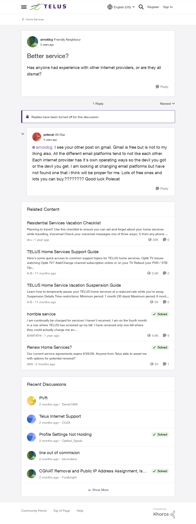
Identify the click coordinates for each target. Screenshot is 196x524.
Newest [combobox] (167, 104)
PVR (43, 397)
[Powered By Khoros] (164, 513)
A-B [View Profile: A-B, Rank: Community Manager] (29, 273)
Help (80, 510)
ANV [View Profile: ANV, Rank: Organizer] (30, 364)
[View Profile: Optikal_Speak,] (31, 437)
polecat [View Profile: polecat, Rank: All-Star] (48, 134)
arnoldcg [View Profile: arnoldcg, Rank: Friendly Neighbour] (46, 39)
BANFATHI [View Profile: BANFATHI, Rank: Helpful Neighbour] (34, 335)
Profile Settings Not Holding (65, 434)
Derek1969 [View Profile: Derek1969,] (70, 404)
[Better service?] (50, 140)
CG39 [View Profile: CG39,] (66, 422)
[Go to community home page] (49, 6)
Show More (98, 490)
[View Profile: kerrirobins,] (31, 455)
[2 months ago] (44, 364)
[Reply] (162, 87)
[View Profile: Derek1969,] (31, 400)
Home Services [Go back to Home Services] (32, 19)
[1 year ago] (41, 239)
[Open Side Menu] (24, 7)
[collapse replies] (22, 134)
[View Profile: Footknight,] (31, 473)
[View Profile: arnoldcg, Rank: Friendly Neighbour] (32, 41)
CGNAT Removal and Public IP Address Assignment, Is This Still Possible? (91, 471)
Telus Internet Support (60, 416)
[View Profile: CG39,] (31, 419)
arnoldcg (44, 147)
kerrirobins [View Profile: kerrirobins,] (69, 459)
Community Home (34, 510)
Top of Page (61, 510)
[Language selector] (121, 6)
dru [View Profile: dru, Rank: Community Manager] (29, 240)
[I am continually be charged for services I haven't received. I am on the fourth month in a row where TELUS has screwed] (88, 325)
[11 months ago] (44, 273)
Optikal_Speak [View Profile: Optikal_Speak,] (72, 441)
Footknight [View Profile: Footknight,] (69, 477)
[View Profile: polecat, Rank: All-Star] (36, 136)
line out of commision (59, 452)
